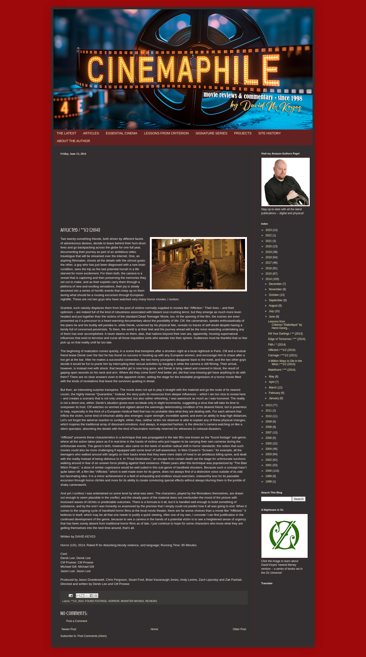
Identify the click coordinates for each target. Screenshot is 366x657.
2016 (269, 268)
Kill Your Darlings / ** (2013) (285, 333)
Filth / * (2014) (277, 344)
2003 (269, 454)
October (274, 295)
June (272, 316)
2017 (269, 262)
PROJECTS (243, 133)
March (273, 387)
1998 (269, 481)
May (272, 376)
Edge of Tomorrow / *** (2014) (286, 339)
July (272, 311)
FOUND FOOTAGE (96, 601)
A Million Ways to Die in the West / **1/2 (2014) (285, 362)
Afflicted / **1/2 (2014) (282, 350)
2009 (269, 421)
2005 (269, 443)
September (276, 300)
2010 (269, 416)
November (276, 289)
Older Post (239, 629)
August (273, 305)
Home (154, 629)
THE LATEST (66, 133)
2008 (269, 427)
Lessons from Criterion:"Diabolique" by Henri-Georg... (285, 325)
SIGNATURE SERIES (211, 133)
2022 (269, 235)
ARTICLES (91, 133)
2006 (269, 438)
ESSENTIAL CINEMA (121, 133)
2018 (269, 257)
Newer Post (69, 629)
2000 (269, 470)
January (274, 398)
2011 (269, 410)
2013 (269, 405)
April (272, 382)
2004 (269, 449)
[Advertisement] (153, 190)
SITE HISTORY (269, 133)
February (275, 393)
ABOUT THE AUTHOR (73, 141)
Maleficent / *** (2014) (282, 369)
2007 (269, 432)
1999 (269, 476)
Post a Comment (76, 621)
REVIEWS (151, 601)
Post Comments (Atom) (92, 636)
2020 (269, 246)
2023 (269, 230)
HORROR (114, 601)
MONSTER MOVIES (132, 601)
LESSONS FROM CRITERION (166, 133)
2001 (269, 465)
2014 (81, 601)
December (276, 284)
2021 (269, 241)
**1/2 (74, 601)
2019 (269, 252)
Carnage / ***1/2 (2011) (282, 355)
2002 (269, 459)
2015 (269, 273)
